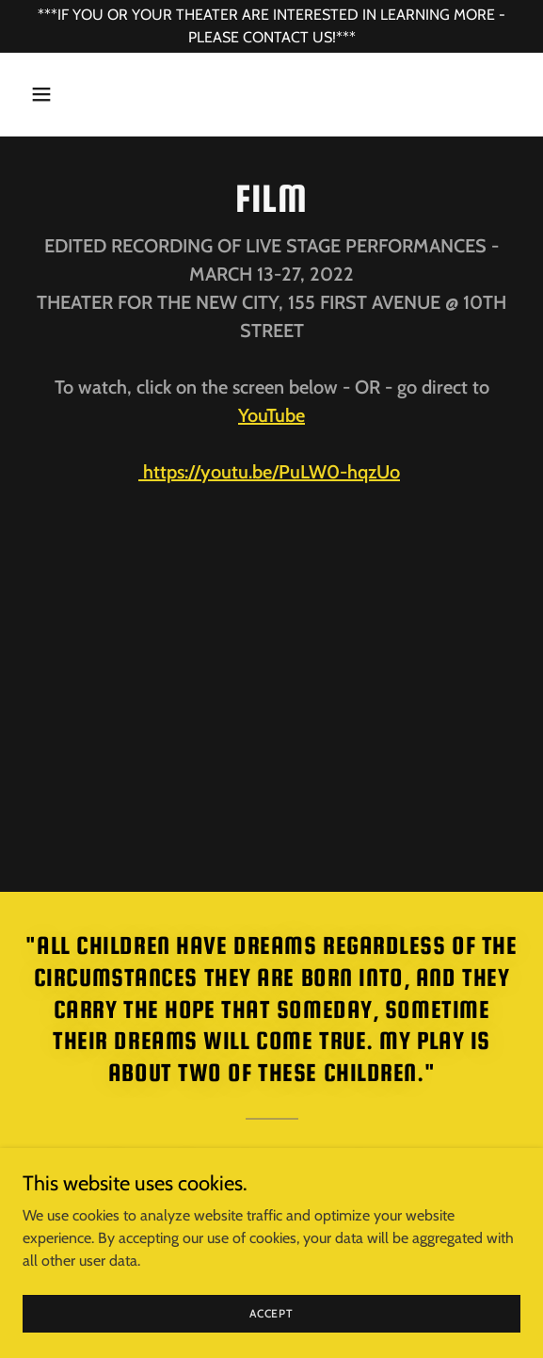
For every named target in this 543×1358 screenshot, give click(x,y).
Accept (271, 1313)
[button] (60, 94)
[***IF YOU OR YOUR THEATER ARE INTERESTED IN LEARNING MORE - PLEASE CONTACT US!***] (271, 26)
